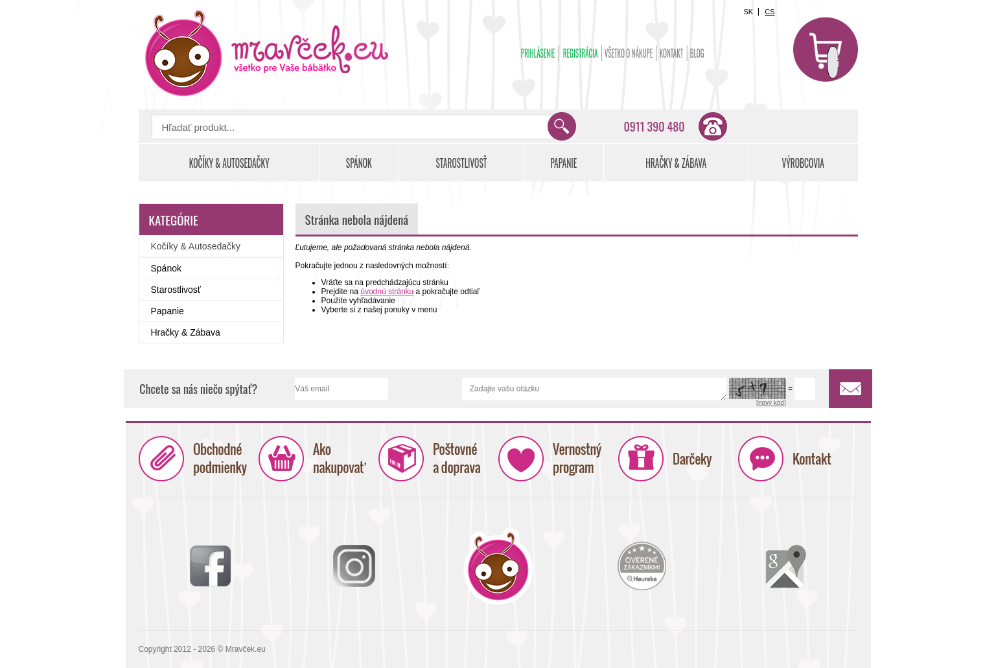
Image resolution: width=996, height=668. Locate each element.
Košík (825, 49)
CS (769, 12)
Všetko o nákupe (628, 53)
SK (748, 12)
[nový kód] (771, 402)
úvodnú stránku (386, 291)
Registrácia (579, 53)
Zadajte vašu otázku (594, 389)
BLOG (696, 53)
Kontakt (671, 53)
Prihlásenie (537, 53)
